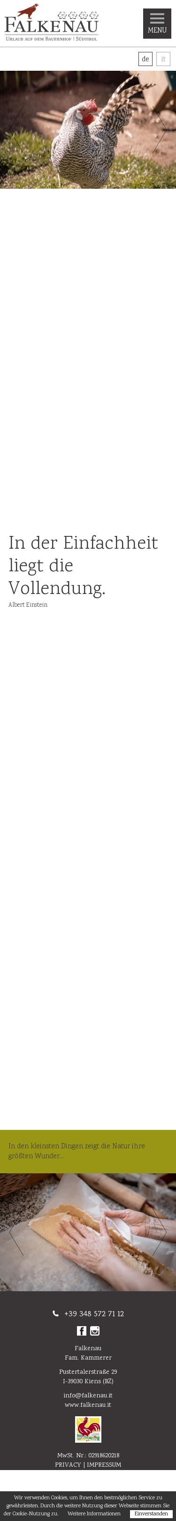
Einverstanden (151, 1514)
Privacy (68, 1465)
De (145, 60)
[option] (88, 130)
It (163, 60)
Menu (157, 24)
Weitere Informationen (94, 1514)
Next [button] (160, 129)
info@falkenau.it (88, 1396)
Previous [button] (16, 129)
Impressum (104, 1465)
